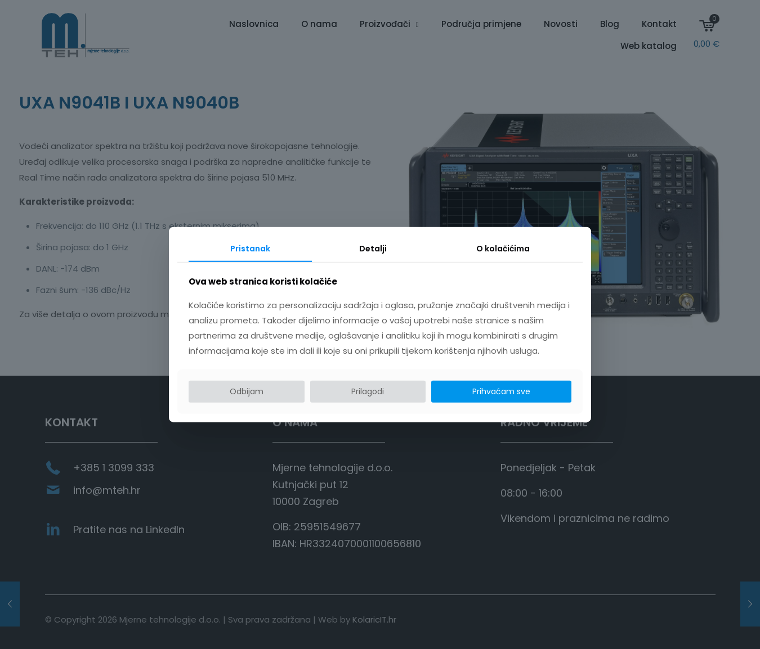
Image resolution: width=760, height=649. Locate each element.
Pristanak (250, 248)
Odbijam (246, 391)
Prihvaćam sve (501, 391)
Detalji (373, 248)
